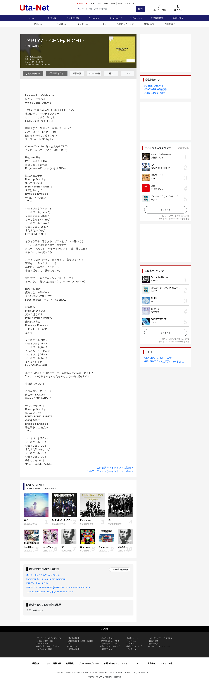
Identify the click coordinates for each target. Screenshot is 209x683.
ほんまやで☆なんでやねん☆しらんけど (170, 196)
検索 (140, 9)
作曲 (106, 3)
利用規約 (70, 663)
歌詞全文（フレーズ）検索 (48, 646)
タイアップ (129, 3)
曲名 (92, 3)
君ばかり (155, 308)
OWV (153, 322)
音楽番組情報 (157, 18)
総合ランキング (107, 638)
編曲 (113, 3)
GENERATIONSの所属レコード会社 (164, 361)
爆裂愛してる (157, 175)
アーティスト (82, 3)
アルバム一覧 (94, 73)
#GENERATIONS (153, 85)
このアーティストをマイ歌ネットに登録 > (110, 471)
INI (152, 301)
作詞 (99, 3)
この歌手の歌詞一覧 (120, 570)
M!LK (153, 178)
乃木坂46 (155, 312)
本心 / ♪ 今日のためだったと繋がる (43, 575)
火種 (153, 186)
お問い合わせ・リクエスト (116, 663)
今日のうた (62, 24)
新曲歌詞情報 (72, 18)
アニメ (103, 24)
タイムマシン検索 (44, 649)
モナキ (154, 199)
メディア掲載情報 (53, 663)
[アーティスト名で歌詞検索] (106, 9)
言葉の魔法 (149, 24)
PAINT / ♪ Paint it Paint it (38, 583)
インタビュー (83, 24)
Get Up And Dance (160, 277)
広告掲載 (151, 663)
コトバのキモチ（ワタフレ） (161, 638)
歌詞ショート (40, 24)
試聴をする (33, 73)
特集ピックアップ (125, 24)
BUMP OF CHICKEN (161, 168)
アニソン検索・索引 (45, 641)
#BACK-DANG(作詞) (155, 89)
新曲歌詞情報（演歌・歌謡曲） (81, 641)
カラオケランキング (109, 644)
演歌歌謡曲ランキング (110, 641)
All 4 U (154, 298)
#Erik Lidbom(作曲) (154, 93)
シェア (127, 73)
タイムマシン (136, 18)
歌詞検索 (52, 18)
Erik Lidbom (36, 59)
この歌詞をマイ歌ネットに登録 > (115, 467)
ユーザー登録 (160, 10)
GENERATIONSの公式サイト (160, 358)
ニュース (130, 644)
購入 (111, 73)
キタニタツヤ (157, 189)
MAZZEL (155, 280)
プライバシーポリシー (89, 663)
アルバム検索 (42, 644)
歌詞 (120, 3)
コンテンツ (137, 663)
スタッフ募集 (167, 663)
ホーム (31, 18)
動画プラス (178, 18)
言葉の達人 (170, 24)
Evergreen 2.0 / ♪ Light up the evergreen (46, 579)
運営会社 (36, 663)
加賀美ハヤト (157, 157)
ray (152, 165)
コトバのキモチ (114, 18)
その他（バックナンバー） (160, 646)
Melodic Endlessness (161, 154)
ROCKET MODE (159, 319)
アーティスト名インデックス (49, 638)
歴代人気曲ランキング (110, 646)
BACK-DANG (36, 56)
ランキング (94, 18)
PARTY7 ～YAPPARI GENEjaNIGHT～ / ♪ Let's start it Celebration (58, 587)
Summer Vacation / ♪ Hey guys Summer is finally (50, 591)
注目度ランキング (108, 649)
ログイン (178, 10)
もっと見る (166, 210)
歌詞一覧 (77, 73)
